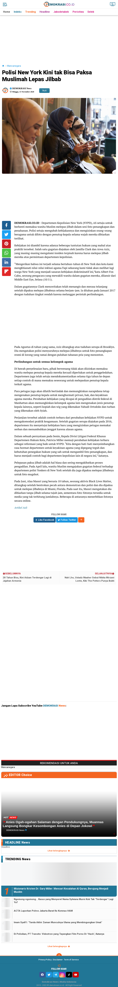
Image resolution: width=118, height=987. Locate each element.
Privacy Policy (44, 959)
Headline (45, 11)
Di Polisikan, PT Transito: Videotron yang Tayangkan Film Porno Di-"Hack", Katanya (59, 934)
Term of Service (71, 959)
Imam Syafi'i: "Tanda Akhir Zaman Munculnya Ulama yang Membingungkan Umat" (58, 922)
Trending (30, 11)
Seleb (90, 11)
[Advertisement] (59, 36)
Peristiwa (78, 11)
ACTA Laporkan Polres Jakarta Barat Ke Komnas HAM (43, 910)
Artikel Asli (20, 507)
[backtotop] (59, 956)
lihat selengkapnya (59, 850)
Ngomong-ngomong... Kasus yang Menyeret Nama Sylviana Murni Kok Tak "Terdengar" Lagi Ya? (63, 901)
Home (6, 11)
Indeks (18, 11)
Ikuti (44, 90)
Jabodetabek (61, 11)
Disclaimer (58, 959)
